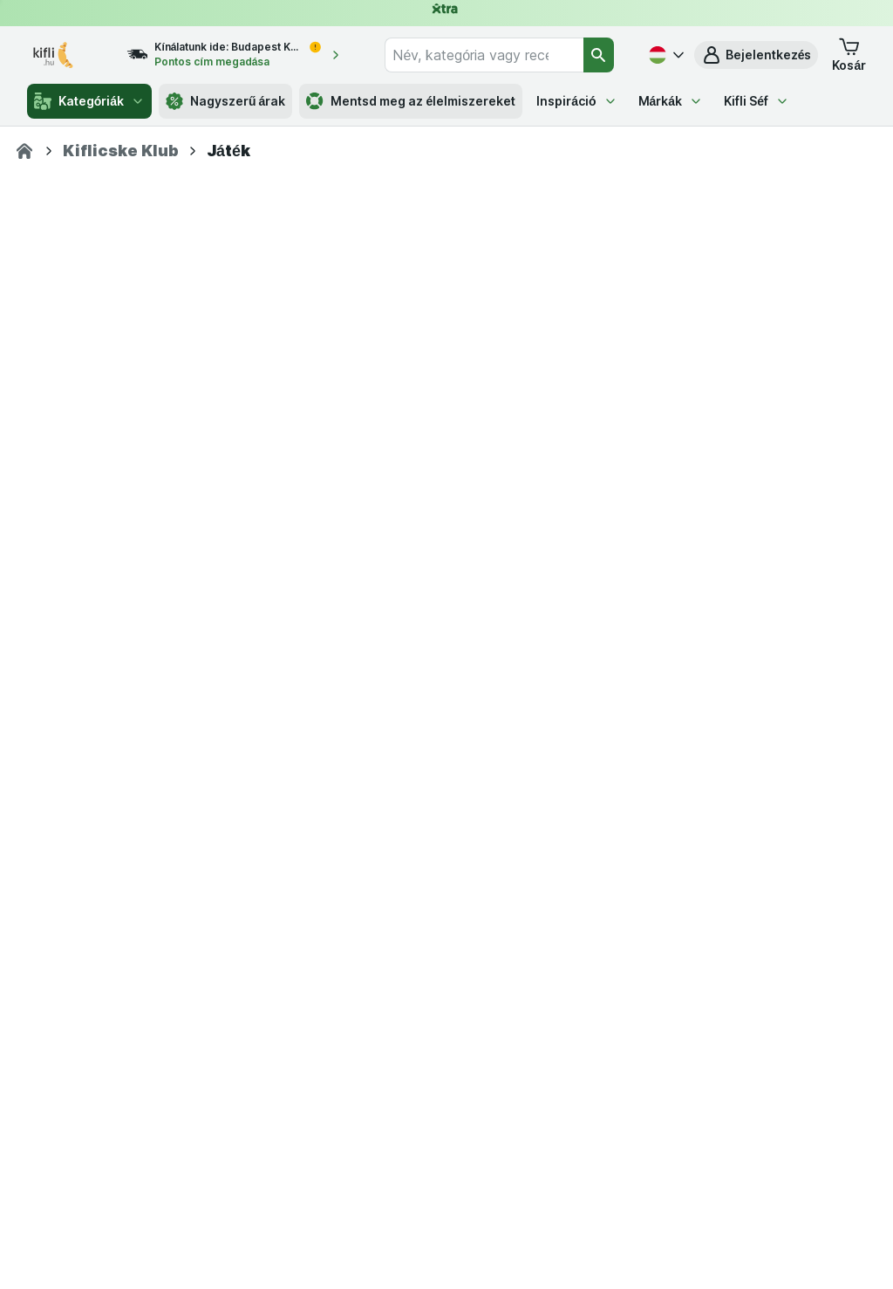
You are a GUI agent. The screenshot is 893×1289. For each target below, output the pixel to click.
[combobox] (484, 55)
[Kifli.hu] (24, 151)
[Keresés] (598, 55)
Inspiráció (576, 100)
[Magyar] (664, 55)
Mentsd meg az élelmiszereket (410, 101)
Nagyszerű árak (225, 101)
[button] (756, 55)
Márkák (671, 100)
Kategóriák (89, 101)
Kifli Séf (756, 100)
